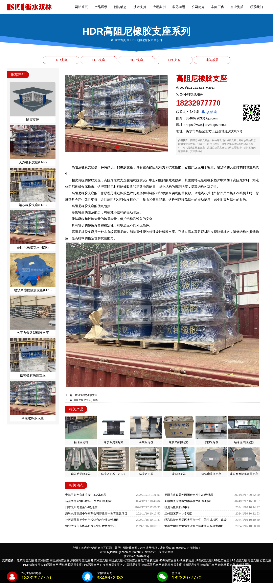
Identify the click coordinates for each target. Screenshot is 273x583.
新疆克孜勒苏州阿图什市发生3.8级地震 (188, 494)
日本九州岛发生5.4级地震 (81, 507)
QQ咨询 (209, 112)
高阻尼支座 (116, 560)
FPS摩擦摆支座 (110, 564)
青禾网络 (166, 552)
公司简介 (198, 7)
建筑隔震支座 (25, 560)
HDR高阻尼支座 (130, 564)
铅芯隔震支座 (131, 560)
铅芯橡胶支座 (149, 560)
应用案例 (159, 7)
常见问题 (178, 7)
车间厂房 (217, 7)
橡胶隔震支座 (191, 564)
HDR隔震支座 (167, 560)
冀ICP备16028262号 (137, 556)
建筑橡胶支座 (226, 564)
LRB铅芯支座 (220, 560)
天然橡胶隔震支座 (70, 564)
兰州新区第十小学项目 (178, 513)
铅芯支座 (265, 560)
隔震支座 (253, 560)
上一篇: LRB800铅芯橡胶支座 (81, 395)
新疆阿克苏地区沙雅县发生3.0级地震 (187, 501)
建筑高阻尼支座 (151, 564)
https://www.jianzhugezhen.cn (207, 125)
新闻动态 (120, 7)
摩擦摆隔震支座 (80, 560)
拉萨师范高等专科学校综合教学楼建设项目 (92, 519)
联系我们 (256, 7)
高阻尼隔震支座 (59, 560)
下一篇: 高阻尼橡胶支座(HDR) (81, 400)
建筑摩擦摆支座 (172, 564)
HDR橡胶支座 (32, 564)
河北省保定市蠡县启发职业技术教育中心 (90, 526)
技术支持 (139, 7)
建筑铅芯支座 (208, 564)
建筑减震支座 (99, 560)
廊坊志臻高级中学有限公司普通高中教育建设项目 (96, 513)
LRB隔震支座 (203, 560)
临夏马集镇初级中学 (177, 507)
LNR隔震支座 (49, 564)
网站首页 (81, 7)
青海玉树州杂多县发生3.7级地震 (85, 494)
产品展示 (100, 7)
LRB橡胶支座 (238, 560)
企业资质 (236, 7)
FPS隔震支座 (91, 564)
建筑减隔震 (42, 560)
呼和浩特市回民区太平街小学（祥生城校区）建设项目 (197, 519)
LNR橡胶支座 (185, 560)
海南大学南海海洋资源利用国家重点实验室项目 (194, 526)
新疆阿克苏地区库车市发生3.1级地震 (88, 501)
